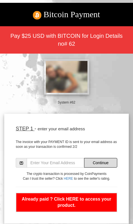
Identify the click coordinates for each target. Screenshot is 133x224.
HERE (68, 179)
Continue (101, 163)
